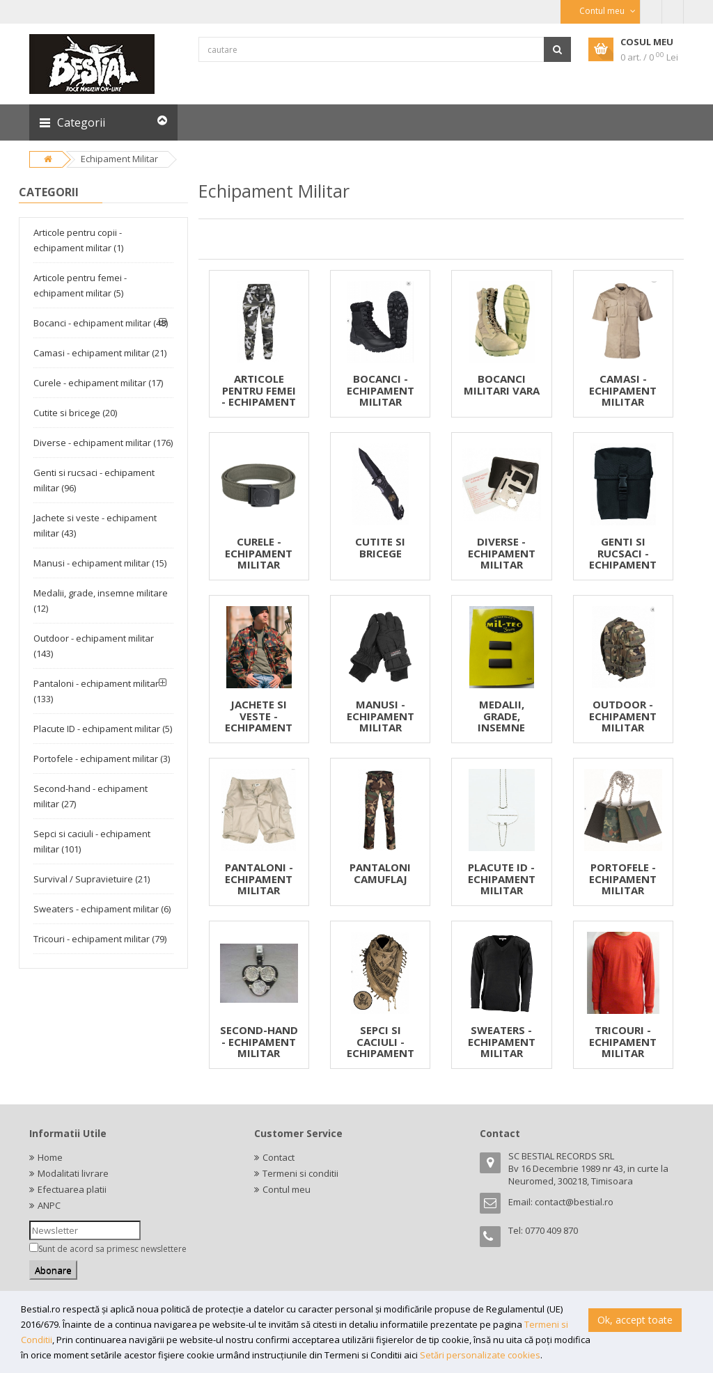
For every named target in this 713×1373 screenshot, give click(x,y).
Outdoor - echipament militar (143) (93, 646)
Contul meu (287, 1189)
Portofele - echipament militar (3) (101, 758)
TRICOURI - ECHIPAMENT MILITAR (623, 1041)
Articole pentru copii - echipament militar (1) (78, 240)
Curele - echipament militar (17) (98, 382)
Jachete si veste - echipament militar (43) (95, 525)
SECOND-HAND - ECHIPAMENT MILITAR (259, 1041)
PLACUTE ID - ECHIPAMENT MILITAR (501, 878)
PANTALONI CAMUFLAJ (380, 873)
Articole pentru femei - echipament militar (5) (80, 285)
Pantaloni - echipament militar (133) (96, 691)
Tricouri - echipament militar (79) (99, 938)
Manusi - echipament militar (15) (99, 563)
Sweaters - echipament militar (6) (102, 909)
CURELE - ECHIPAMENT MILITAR (258, 552)
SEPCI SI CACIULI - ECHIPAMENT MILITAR (380, 1047)
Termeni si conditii (300, 1173)
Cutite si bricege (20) (75, 412)
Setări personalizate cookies (480, 1355)
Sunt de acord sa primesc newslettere (112, 1249)
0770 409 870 (551, 1230)
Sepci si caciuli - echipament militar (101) (91, 841)
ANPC (49, 1205)
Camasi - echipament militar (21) (99, 353)
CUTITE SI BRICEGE (380, 547)
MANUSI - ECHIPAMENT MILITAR (380, 715)
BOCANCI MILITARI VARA (502, 384)
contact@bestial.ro (574, 1202)
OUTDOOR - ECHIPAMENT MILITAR (623, 715)
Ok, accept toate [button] (635, 1319)
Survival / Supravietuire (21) (91, 879)
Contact (279, 1157)
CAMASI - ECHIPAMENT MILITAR (623, 390)
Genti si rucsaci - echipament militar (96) (94, 480)
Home (50, 1157)
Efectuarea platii (72, 1189)
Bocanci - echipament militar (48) (100, 323)
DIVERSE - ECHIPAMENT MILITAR (501, 552)
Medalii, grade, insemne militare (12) (100, 600)
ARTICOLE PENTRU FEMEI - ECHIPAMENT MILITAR (258, 396)
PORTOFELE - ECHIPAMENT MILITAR (623, 878)
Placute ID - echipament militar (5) (102, 728)
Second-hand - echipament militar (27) (90, 796)
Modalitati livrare (73, 1173)
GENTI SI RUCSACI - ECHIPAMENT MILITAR (623, 558)
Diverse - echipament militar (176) (103, 442)
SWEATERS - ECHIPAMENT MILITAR (501, 1041)
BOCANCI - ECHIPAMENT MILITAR (380, 390)
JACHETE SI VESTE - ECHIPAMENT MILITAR (258, 721)
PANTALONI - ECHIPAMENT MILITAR (259, 878)
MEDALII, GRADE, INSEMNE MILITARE (502, 721)
